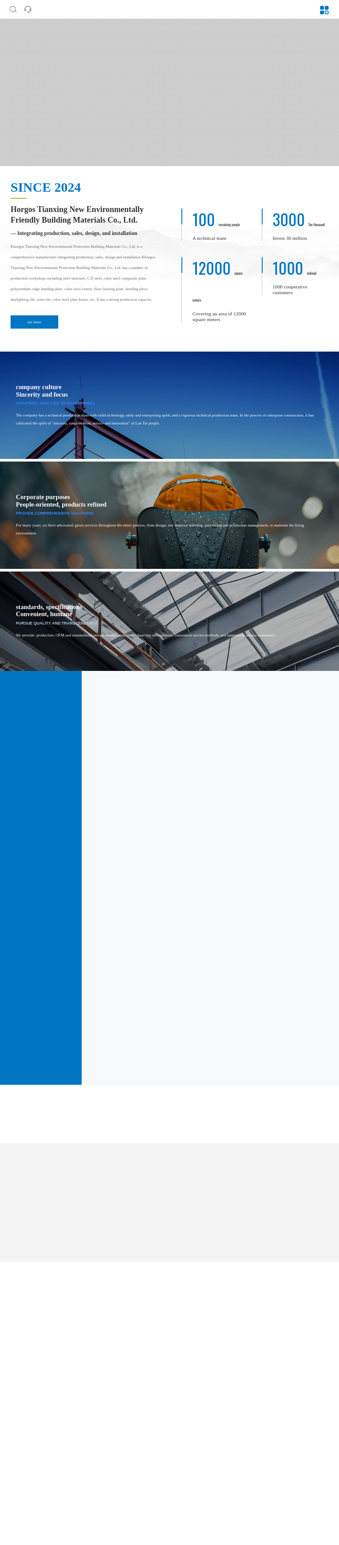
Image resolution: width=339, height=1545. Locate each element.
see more (34, 322)
